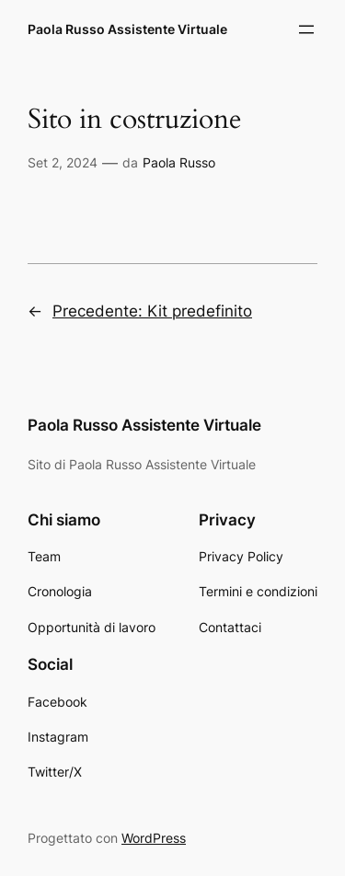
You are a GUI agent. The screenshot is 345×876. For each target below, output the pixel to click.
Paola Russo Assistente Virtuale (127, 29)
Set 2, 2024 (63, 162)
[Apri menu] (306, 29)
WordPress (153, 838)
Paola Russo (179, 162)
